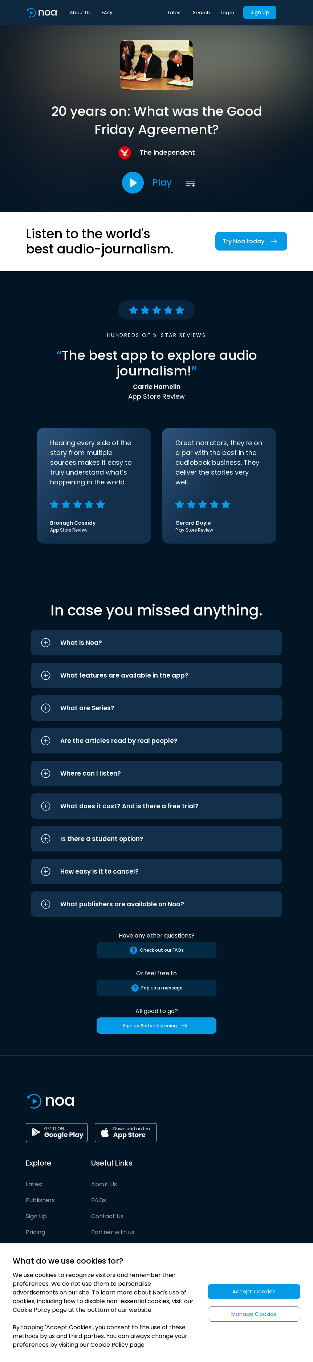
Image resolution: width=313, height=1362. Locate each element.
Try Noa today (251, 241)
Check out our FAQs (156, 950)
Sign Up (260, 12)
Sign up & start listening (156, 1026)
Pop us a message (157, 988)
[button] (156, 642)
